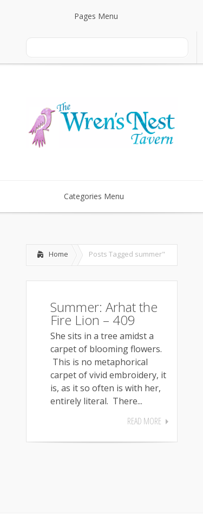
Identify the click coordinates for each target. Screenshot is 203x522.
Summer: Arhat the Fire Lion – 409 (104, 313)
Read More (144, 421)
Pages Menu (103, 16)
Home (58, 254)
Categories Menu (101, 196)
